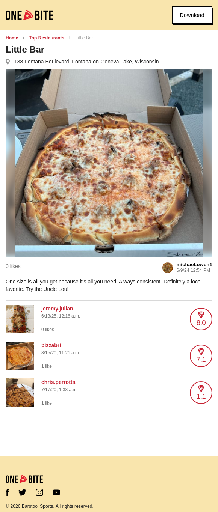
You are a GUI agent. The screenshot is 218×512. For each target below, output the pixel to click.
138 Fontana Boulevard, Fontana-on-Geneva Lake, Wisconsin (86, 62)
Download (192, 15)
